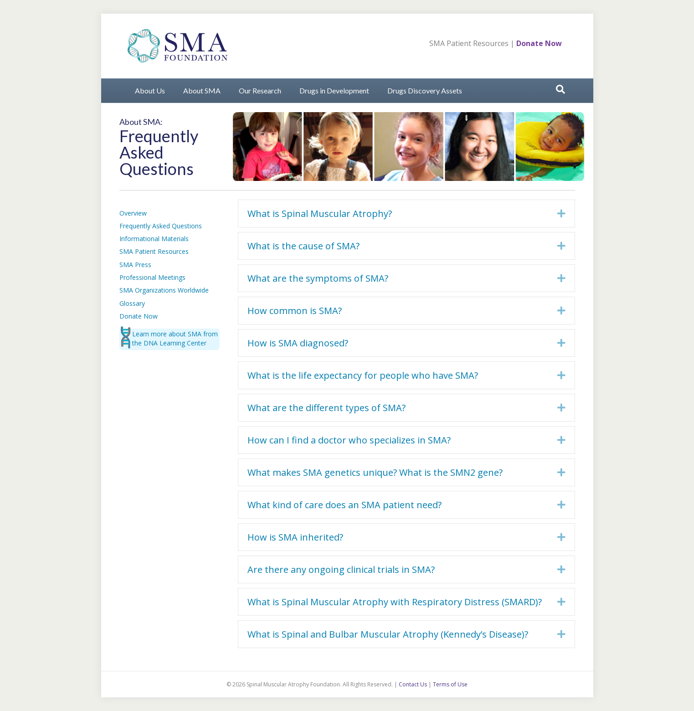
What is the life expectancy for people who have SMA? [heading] (362, 375)
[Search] (560, 89)
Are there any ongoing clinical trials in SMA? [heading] (341, 569)
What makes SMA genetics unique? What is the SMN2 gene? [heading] (375, 472)
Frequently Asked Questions (160, 226)
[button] (561, 213)
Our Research (260, 90)
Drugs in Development (334, 90)
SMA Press (135, 264)
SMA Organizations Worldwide (164, 290)
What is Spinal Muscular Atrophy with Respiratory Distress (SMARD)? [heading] (394, 602)
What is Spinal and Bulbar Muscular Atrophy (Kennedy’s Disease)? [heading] (387, 634)
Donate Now (539, 43)
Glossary (132, 303)
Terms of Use (450, 684)
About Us (150, 90)
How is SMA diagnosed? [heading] (297, 343)
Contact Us (413, 684)
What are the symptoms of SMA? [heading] (317, 278)
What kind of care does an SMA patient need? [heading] (344, 505)
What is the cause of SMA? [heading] (303, 246)
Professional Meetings (152, 277)
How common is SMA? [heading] (294, 310)
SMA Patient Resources (469, 43)
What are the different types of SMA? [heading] (326, 408)
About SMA (202, 90)
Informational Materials (154, 238)
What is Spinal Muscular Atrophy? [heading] (319, 213)
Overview (133, 213)
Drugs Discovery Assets (424, 90)
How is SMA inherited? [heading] (295, 537)
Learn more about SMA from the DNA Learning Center (175, 338)
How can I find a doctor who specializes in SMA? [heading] (349, 440)
